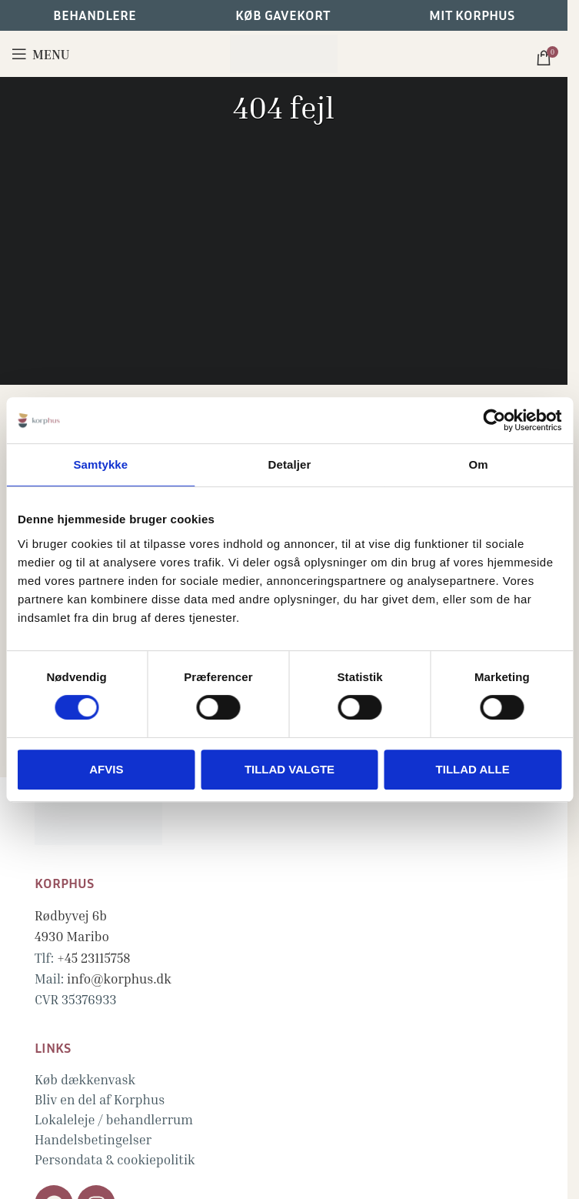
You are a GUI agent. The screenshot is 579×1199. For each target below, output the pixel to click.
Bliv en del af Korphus (100, 1099)
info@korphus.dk (119, 978)
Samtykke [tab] (100, 464)
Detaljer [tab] (289, 464)
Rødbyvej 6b (71, 915)
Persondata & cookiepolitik (115, 1159)
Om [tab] (478, 464)
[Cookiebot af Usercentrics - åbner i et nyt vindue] (494, 420)
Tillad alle (473, 769)
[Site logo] (284, 52)
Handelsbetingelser (93, 1139)
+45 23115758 (94, 958)
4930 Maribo (72, 936)
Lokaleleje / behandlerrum (114, 1119)
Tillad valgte (289, 769)
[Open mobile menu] (40, 53)
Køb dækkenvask (85, 1079)
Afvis (106, 769)
